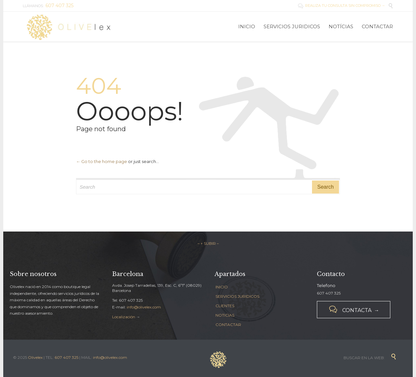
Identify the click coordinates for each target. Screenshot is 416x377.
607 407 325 (66, 357)
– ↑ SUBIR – (208, 243)
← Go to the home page (101, 161)
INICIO (221, 286)
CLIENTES (224, 305)
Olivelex (35, 357)
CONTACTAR (228, 324)
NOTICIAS (224, 315)
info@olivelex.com (144, 307)
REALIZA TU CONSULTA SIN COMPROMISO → (341, 5)
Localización (123, 316)
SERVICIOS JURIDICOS (237, 296)
